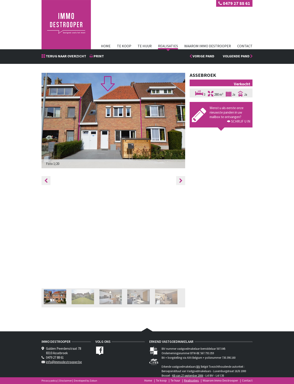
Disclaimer (65, 380)
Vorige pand (203, 56)
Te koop (124, 46)
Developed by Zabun (85, 380)
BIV (198, 367)
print (98, 56)
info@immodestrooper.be (64, 362)
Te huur (145, 46)
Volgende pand (237, 56)
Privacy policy (49, 380)
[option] (113, 120)
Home (106, 46)
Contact (244, 46)
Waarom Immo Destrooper (207, 46)
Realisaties (168, 46)
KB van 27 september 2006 (187, 376)
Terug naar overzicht (65, 56)
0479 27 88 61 (234, 3)
